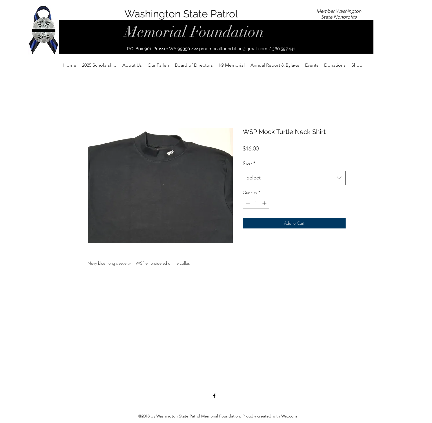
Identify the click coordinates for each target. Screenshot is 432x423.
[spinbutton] (256, 203)
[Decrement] (247, 203)
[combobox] (294, 178)
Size (249, 163)
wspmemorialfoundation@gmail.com (230, 48)
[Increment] (264, 203)
